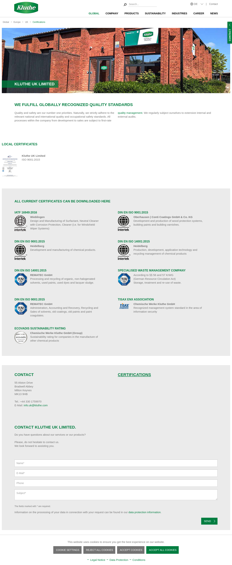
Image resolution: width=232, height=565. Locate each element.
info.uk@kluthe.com (36, 405)
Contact (213, 4)
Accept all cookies (163, 550)
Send (209, 520)
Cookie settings (67, 550)
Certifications (134, 374)
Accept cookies (131, 550)
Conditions (137, 559)
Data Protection (117, 559)
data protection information (145, 512)
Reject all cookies (99, 550)
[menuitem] (140, 5)
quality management (130, 112)
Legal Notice (96, 559)
